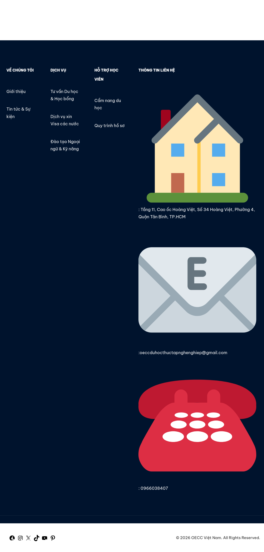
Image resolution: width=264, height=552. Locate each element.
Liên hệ (178, 12)
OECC (13, 12)
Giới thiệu (129, 12)
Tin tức (154, 12)
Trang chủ (100, 12)
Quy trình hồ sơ (109, 125)
